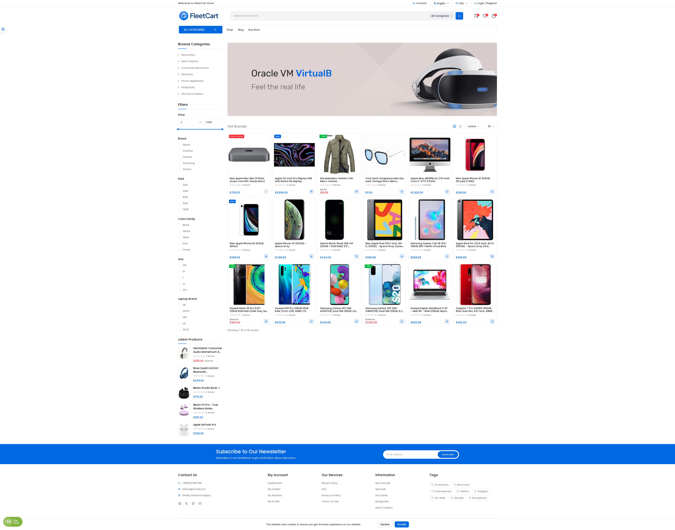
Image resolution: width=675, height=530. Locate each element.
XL (184, 283)
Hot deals (438, 498)
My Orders (274, 489)
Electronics (188, 55)
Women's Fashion (192, 94)
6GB (185, 203)
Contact (420, 3)
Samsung (189, 163)
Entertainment (441, 491)
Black (186, 225)
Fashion (463, 491)
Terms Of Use (330, 501)
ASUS (186, 329)
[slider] (178, 129)
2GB (185, 184)
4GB (185, 191)
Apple (186, 144)
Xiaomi (187, 169)
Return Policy (330, 483)
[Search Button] (459, 16)
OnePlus (188, 151)
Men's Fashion (190, 61)
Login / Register (485, 3)
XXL (185, 290)
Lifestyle (457, 498)
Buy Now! (254, 29)
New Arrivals (382, 483)
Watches (187, 74)
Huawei (187, 157)
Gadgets (481, 491)
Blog (241, 29)
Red (185, 243)
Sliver (186, 237)
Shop (230, 29)
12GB (185, 209)
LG (184, 323)
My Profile (274, 501)
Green (187, 249)
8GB (185, 197)
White (186, 231)
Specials (380, 489)
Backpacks (188, 87)
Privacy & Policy (331, 495)
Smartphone (478, 498)
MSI (185, 317)
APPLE (186, 311)
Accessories (440, 484)
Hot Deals (381, 495)
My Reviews (275, 495)
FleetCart (200, 524)
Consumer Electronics (195, 68)
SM (184, 265)
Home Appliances (192, 81)
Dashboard (275, 483)
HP (184, 305)
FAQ (324, 489)
